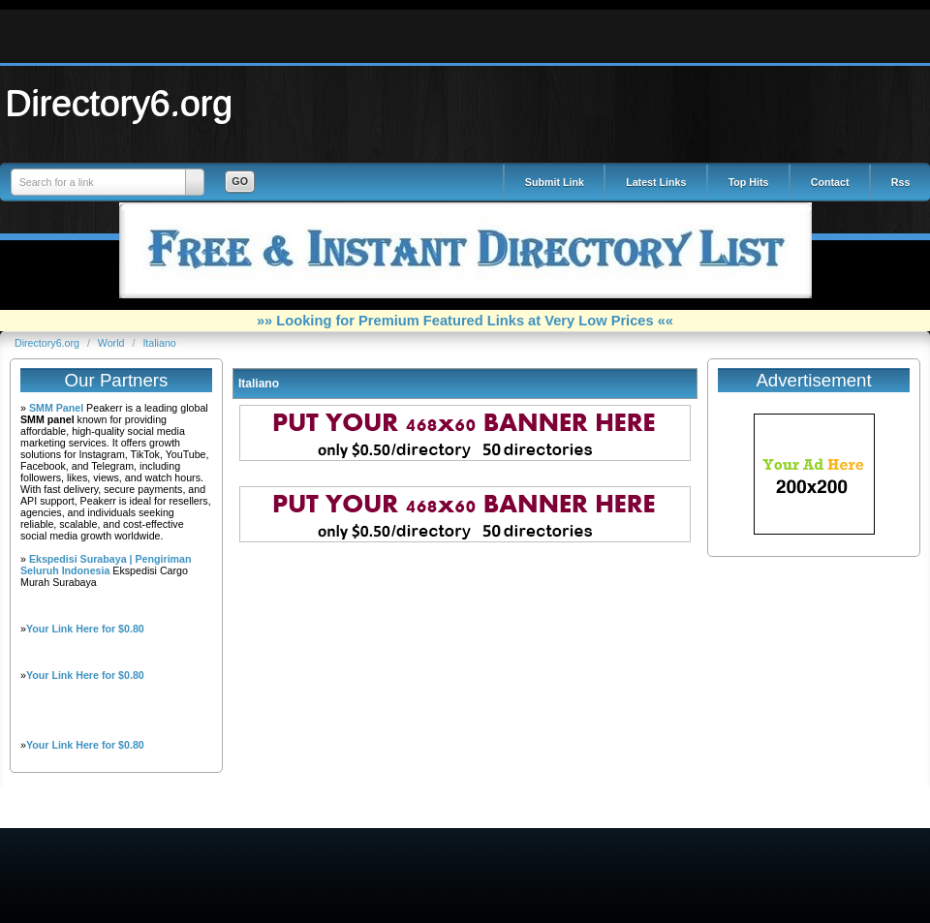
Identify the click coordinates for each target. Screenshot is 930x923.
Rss (901, 182)
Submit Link (554, 182)
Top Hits (748, 182)
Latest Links (656, 182)
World (113, 343)
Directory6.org (119, 102)
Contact (830, 182)
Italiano (158, 343)
